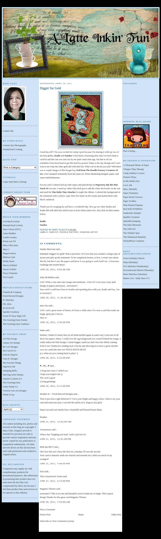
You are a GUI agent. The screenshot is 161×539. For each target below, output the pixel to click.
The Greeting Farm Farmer (15, 320)
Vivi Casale (8, 277)
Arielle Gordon (10, 237)
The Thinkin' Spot (131, 233)
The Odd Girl (129, 229)
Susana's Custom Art (12, 378)
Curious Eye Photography (14, 145)
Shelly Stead (8, 261)
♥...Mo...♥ (44, 365)
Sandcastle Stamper (132, 213)
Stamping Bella (10, 370)
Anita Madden (9, 233)
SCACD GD (8, 308)
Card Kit (53, 232)
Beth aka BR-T (47, 447)
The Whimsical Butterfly (134, 237)
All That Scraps (10, 338)
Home (81, 514)
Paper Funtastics (130, 193)
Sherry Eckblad (10, 265)
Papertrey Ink (9, 366)
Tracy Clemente (10, 273)
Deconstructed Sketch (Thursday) (138, 270)
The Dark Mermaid (132, 225)
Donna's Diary (129, 177)
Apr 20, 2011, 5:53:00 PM (55, 357)
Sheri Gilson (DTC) (12, 229)
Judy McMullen (47, 277)
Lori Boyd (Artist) (11, 221)
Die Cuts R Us (9, 350)
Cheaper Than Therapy (133, 169)
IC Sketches (8, 300)
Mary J (6, 249)
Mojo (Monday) (130, 262)
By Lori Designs (10, 346)
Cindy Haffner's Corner (134, 173)
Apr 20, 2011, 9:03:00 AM (55, 269)
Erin (42, 471)
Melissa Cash (9, 257)
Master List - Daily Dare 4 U (136, 278)
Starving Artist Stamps (13, 374)
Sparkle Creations (11, 312)
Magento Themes (48, 488)
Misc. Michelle (130, 189)
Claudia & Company (12, 292)
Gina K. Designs (10, 358)
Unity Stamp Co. (10, 386)
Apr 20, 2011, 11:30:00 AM (55, 297)
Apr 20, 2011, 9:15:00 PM (55, 386)
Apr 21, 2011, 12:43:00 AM (56, 421)
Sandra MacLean (47, 249)
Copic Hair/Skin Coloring (14, 181)
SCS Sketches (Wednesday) (135, 266)
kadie (42, 330)
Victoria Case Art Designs (14, 390)
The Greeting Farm (11, 382)
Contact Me (8, 131)
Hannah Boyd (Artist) (13, 225)
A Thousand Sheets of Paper (136, 165)
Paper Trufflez (129, 201)
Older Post (116, 514)
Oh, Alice (7, 304)
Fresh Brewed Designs (13, 296)
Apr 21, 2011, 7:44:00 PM (55, 463)
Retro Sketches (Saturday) (135, 274)
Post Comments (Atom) (63, 521)
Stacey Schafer (9, 269)
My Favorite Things (12, 362)
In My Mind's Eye (131, 181)
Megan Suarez (9, 253)
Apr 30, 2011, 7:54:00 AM (55, 502)
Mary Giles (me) (10, 245)
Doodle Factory (69, 232)
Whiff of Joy (8, 394)
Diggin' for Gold (50, 88)
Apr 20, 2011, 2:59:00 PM (55, 322)
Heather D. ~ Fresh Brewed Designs (56, 394)
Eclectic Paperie (10, 354)
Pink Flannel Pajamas (133, 205)
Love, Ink (127, 185)
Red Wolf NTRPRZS (132, 209)
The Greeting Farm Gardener (16, 324)
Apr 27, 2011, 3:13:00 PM (55, 481)
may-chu (44, 305)
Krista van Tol (9, 241)
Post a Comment (47, 509)
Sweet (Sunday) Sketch (133, 258)
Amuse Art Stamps (11, 342)
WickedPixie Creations (133, 241)
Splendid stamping (131, 221)
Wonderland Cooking (12, 149)
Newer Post (45, 514)
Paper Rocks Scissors (133, 197)
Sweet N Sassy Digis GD (14, 316)
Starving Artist (89, 232)
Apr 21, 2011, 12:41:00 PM (55, 439)
